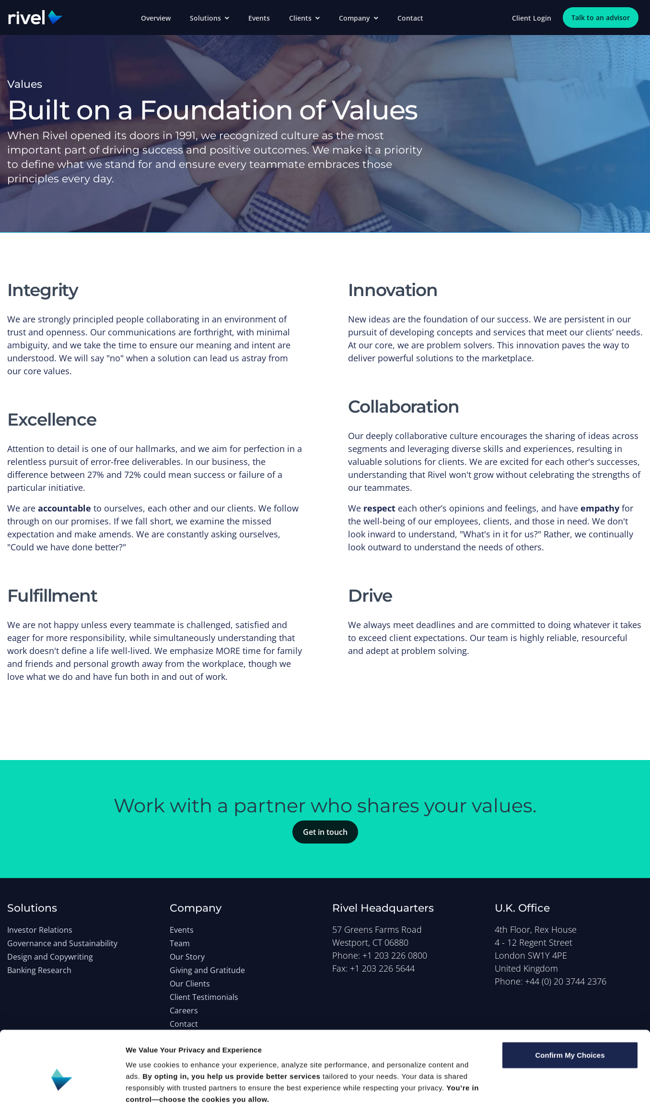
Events (259, 18)
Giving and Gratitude (207, 970)
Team (180, 943)
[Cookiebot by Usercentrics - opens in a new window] (62, 1086)
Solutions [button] (209, 18)
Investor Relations (39, 930)
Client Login (531, 18)
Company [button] (358, 18)
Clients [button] (304, 18)
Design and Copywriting (50, 956)
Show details (503, 1086)
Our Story (187, 956)
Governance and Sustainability (62, 943)
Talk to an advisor (600, 17)
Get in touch (325, 832)
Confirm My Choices (569, 1003)
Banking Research (39, 970)
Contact (410, 18)
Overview (156, 18)
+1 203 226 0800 (394, 955)
